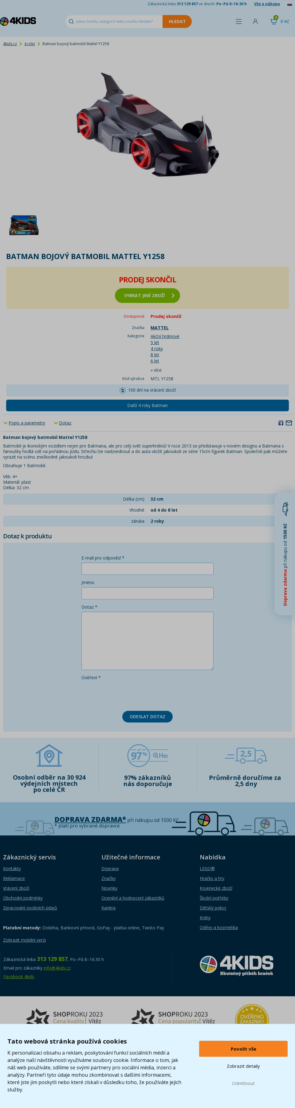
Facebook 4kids (18, 976)
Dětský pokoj (213, 908)
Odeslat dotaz (147, 716)
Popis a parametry (27, 423)
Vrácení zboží (16, 888)
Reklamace (14, 878)
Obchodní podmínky (23, 898)
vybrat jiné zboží (149, 295)
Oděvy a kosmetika (219, 927)
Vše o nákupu (267, 3)
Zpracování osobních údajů (30, 908)
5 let (155, 342)
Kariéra (108, 908)
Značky (108, 878)
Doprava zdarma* (90, 819)
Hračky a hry (212, 878)
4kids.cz (10, 43)
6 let (155, 361)
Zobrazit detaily (243, 1066)
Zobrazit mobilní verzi (24, 940)
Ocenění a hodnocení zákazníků (132, 898)
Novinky (109, 888)
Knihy (205, 917)
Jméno (87, 582)
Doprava (110, 868)
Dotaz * (89, 607)
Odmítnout (243, 1083)
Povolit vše (243, 1049)
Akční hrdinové (165, 336)
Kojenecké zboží (216, 888)
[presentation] (128, 694)
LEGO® (207, 868)
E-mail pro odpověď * (102, 558)
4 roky (29, 43)
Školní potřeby (214, 898)
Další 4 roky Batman (147, 405)
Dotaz (65, 423)
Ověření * (91, 677)
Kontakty (12, 868)
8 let (155, 355)
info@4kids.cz (57, 968)
